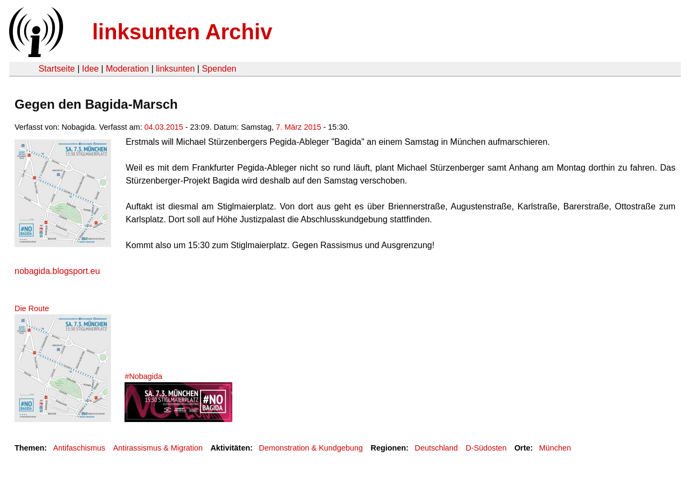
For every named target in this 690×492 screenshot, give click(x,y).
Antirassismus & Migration (158, 448)
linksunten (175, 68)
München (555, 448)
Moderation (127, 68)
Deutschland (436, 448)
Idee (90, 68)
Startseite (56, 68)
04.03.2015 (163, 127)
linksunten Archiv (182, 32)
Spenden (219, 68)
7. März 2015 (298, 127)
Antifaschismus (79, 448)
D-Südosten (486, 448)
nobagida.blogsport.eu (57, 271)
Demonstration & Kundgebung (311, 448)
